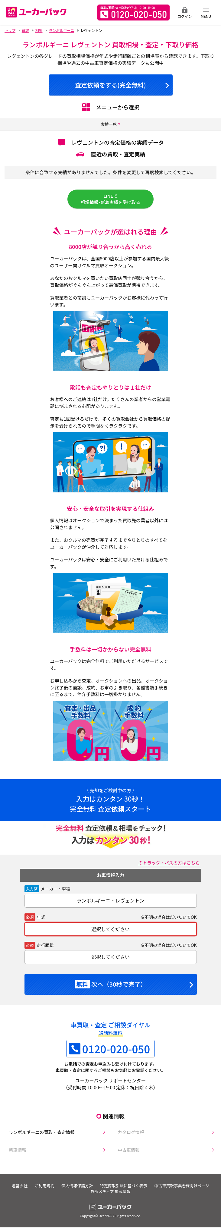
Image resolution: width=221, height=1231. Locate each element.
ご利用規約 (74, 1191)
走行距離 (45, 949)
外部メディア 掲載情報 (143, 1197)
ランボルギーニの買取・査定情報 (39, 1135)
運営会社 (46, 1191)
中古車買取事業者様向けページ (85, 1197)
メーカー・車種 (55, 892)
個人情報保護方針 (109, 1191)
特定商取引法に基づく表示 (158, 1191)
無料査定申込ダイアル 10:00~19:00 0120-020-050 (133, 12)
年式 (41, 920)
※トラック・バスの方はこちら (167, 865)
